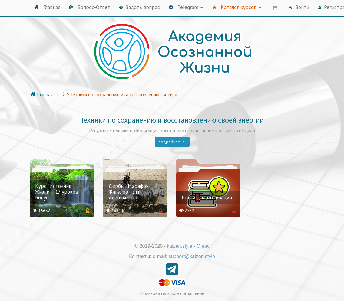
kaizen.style (179, 246)
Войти (299, 7)
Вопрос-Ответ (89, 7)
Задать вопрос (139, 7)
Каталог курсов (237, 7)
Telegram (186, 7)
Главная (47, 7)
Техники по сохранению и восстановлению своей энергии (123, 94)
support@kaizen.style (192, 256)
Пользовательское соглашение (172, 293)
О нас (203, 246)
